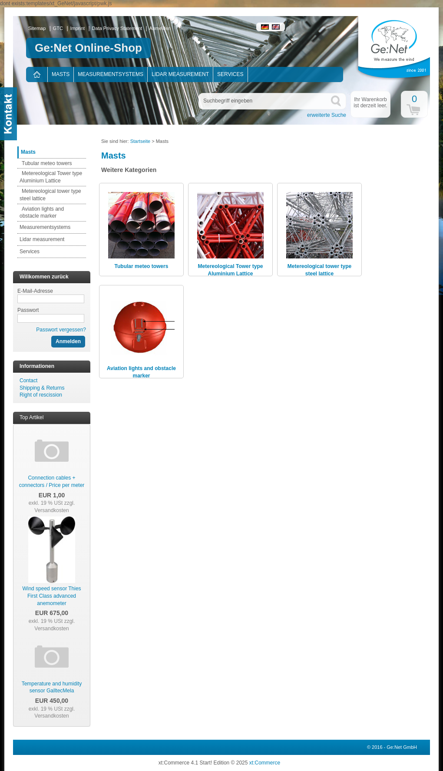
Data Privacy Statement (117, 28)
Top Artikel (31, 417)
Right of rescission (41, 395)
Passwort (28, 310)
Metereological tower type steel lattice (319, 270)
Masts (60, 74)
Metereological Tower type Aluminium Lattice (230, 270)
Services (230, 74)
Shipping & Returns (42, 388)
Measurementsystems (110, 74)
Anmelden (160, 28)
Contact (28, 380)
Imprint (77, 28)
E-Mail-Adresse (35, 291)
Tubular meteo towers (47, 163)
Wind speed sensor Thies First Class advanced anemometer (51, 596)
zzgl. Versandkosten (54, 506)
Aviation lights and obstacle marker (141, 372)
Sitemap (37, 28)
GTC (58, 28)
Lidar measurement (180, 74)
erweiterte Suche (326, 115)
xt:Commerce (264, 763)
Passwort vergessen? (61, 330)
